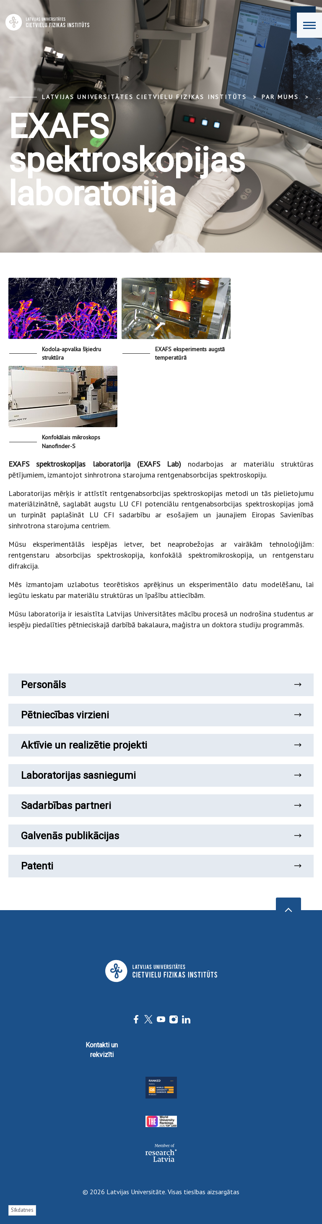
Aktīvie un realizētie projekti (161, 745)
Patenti (161, 866)
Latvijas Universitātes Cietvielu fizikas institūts (144, 97)
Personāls (161, 685)
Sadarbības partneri (161, 806)
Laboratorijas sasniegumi (161, 775)
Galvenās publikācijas (161, 836)
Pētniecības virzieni (161, 715)
